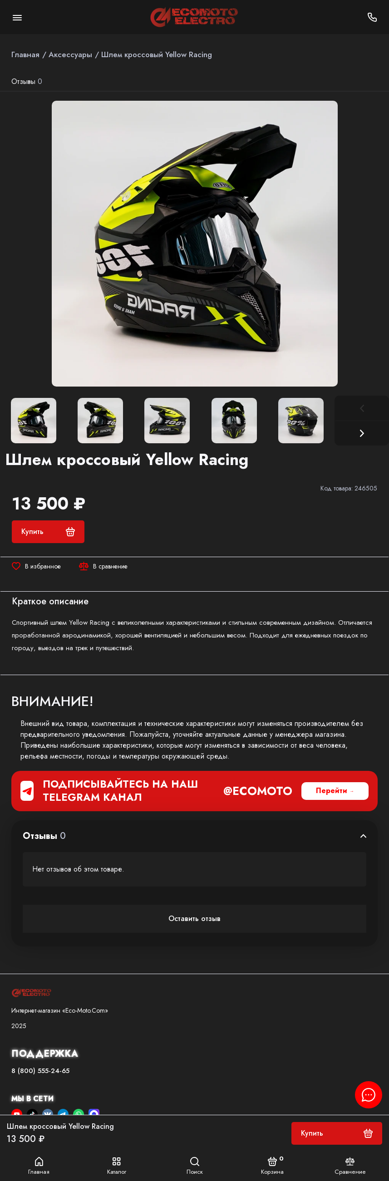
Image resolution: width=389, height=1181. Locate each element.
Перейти (331, 790)
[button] (362, 433)
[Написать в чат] (368, 1094)
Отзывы (26, 81)
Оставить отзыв (194, 918)
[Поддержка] (372, 17)
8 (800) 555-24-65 (40, 1071)
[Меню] (17, 17)
